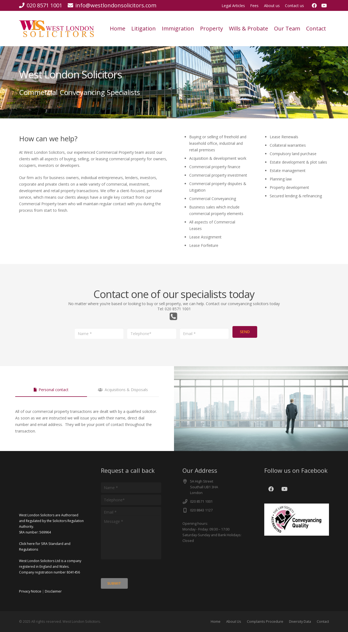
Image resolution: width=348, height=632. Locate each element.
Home (215, 621)
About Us (233, 621)
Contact (323, 621)
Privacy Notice (30, 591)
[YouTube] (324, 5)
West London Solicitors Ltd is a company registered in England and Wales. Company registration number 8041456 (50, 567)
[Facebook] (314, 5)
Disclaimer (53, 591)
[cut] (56, 28)
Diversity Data (300, 621)
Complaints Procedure (265, 621)
